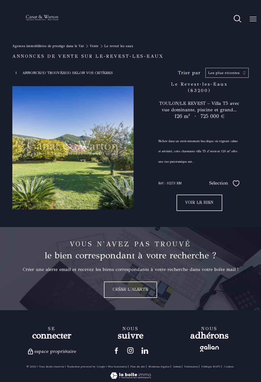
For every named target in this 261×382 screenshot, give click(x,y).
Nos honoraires (117, 367)
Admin (177, 367)
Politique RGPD (211, 367)
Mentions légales (158, 367)
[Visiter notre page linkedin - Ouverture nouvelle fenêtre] (145, 351)
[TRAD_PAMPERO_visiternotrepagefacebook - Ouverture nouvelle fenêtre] (115, 351)
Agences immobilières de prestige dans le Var (48, 46)
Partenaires (191, 367)
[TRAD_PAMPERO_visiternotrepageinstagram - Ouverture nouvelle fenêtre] (130, 351)
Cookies (229, 367)
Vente (94, 46)
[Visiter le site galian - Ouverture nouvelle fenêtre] (209, 348)
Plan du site (137, 367)
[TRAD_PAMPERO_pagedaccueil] (42, 26)
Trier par (189, 73)
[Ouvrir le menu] (253, 19)
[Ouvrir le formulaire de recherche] (237, 19)
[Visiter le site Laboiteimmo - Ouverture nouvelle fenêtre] (130, 378)
